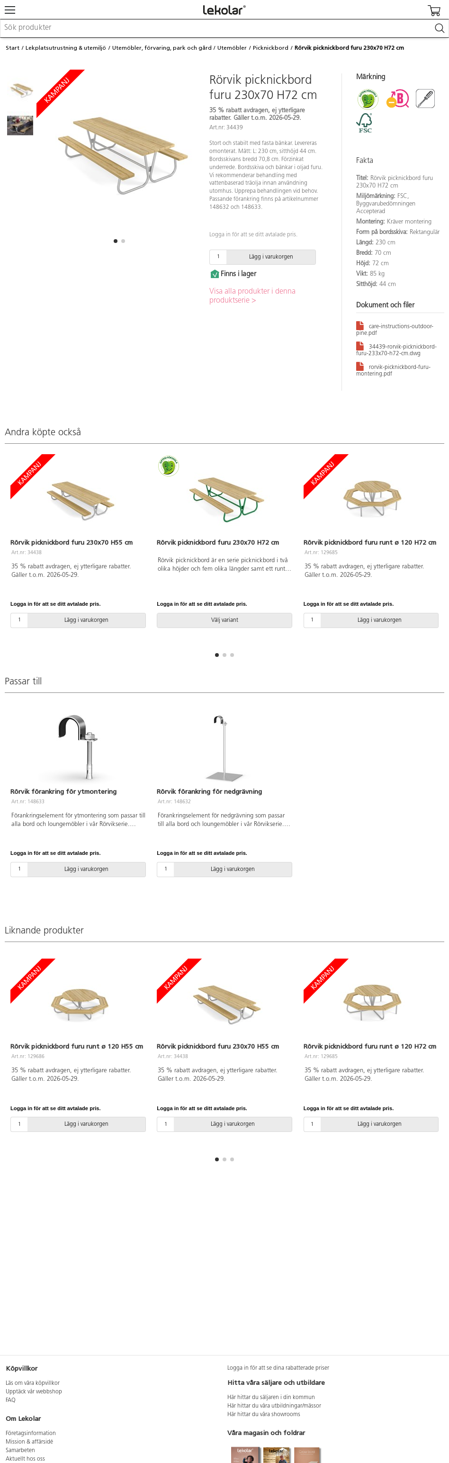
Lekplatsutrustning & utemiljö (66, 48)
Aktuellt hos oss (25, 1459)
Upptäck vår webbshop (34, 1392)
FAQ (11, 1400)
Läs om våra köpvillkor (33, 1383)
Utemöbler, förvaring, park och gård (162, 48)
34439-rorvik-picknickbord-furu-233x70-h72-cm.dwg (396, 349)
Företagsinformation (31, 1433)
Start (12, 48)
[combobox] (224, 28)
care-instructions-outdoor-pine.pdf (394, 328)
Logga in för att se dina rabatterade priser (278, 1368)
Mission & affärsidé (29, 1442)
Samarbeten (20, 1451)
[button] (115, 241)
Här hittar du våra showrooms (263, 1415)
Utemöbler (232, 48)
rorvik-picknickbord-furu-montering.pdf (393, 369)
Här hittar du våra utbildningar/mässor (274, 1406)
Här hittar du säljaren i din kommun (271, 1397)
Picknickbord (270, 48)
